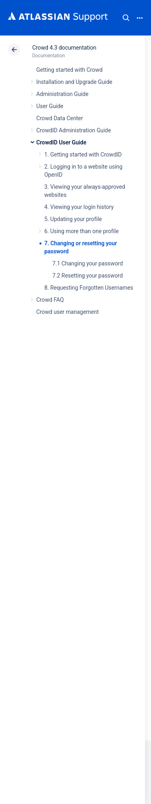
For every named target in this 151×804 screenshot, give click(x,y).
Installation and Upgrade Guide (74, 82)
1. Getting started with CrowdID (83, 154)
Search (126, 17)
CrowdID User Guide (61, 142)
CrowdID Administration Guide (73, 130)
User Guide (49, 106)
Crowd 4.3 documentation (64, 47)
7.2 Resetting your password (87, 275)
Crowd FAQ (50, 300)
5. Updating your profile (73, 219)
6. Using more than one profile (81, 231)
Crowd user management (67, 312)
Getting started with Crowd (69, 70)
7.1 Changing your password (87, 263)
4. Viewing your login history (79, 207)
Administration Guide (62, 94)
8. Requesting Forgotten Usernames (88, 287)
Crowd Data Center (59, 118)
